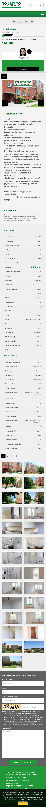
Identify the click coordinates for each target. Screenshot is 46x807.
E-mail (4, 688)
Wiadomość (6, 728)
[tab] (4, 76)
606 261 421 (23, 63)
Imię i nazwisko (7, 679)
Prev (5, 103)
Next (41, 103)
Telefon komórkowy (10, 696)
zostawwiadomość (23, 68)
